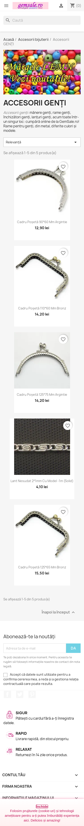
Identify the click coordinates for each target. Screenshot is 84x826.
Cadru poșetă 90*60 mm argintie (42, 222)
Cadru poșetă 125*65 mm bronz (42, 567)
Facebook (7, 694)
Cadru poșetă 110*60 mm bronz (42, 308)
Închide (42, 806)
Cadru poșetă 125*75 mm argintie (42, 394)
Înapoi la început (59, 612)
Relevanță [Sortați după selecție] (42, 142)
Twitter (19, 694)
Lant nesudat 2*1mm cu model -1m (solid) (42, 481)
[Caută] (42, 20)
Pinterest (32, 694)
